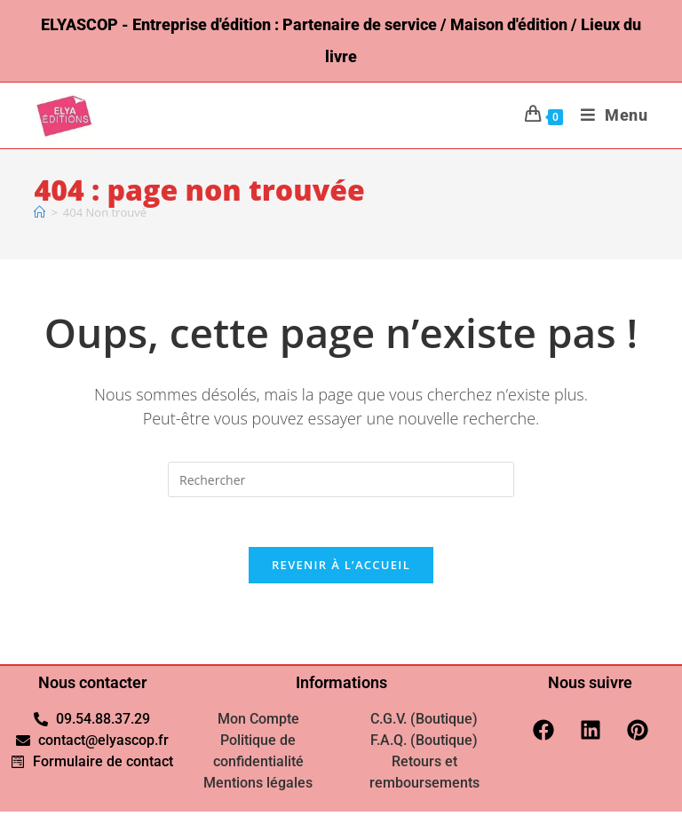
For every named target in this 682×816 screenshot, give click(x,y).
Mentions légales (258, 787)
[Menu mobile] (607, 115)
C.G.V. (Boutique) (424, 723)
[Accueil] (39, 212)
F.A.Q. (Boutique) (424, 744)
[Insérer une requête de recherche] (341, 479)
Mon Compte (258, 723)
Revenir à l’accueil (341, 569)
